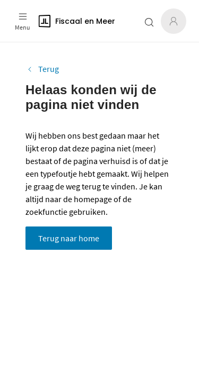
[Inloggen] (173, 21)
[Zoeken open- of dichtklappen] (149, 22)
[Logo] (79, 21)
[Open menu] (22, 21)
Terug (42, 69)
